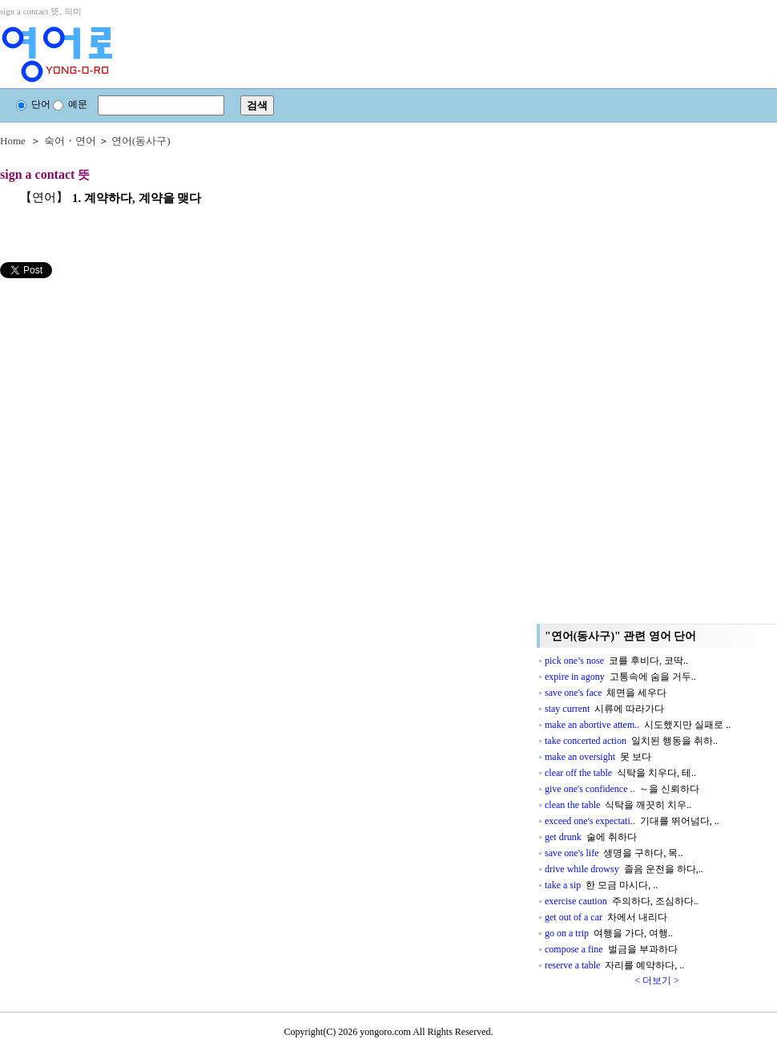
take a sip (601, 885)
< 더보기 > (656, 980)
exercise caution (621, 901)
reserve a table (614, 965)
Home (13, 141)
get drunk (591, 837)
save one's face (605, 692)
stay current (604, 708)
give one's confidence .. (622, 788)
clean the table (618, 805)
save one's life (613, 853)
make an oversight (598, 756)
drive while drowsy (624, 869)
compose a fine (611, 949)
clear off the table (620, 772)
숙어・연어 (70, 141)
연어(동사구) (141, 141)
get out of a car (606, 917)
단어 (33, 104)
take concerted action (631, 740)
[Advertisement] (120, 390)
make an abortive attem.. (638, 724)
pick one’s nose (616, 660)
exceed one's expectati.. (632, 821)
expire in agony (620, 676)
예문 (70, 104)
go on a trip (609, 933)
